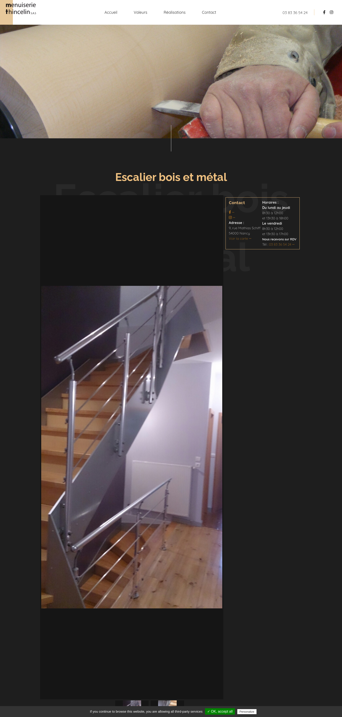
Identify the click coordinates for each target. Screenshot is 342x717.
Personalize (246, 711)
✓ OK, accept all (220, 711)
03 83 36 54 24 (280, 244)
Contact (209, 12)
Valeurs (140, 12)
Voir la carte (238, 238)
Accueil (110, 12)
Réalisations (174, 12)
